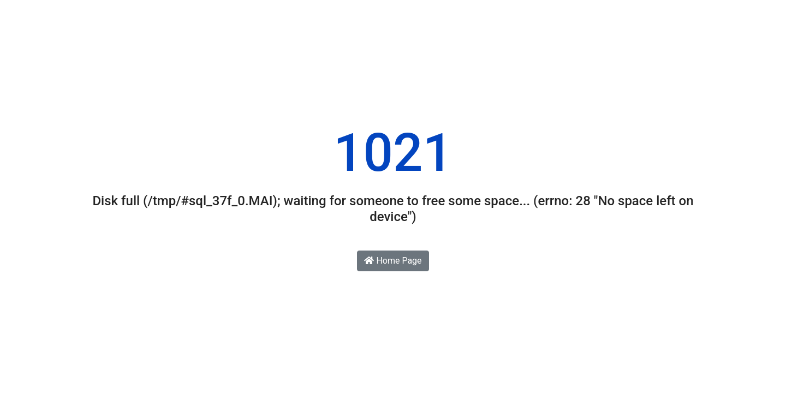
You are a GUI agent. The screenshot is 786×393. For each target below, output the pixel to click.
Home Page (392, 260)
